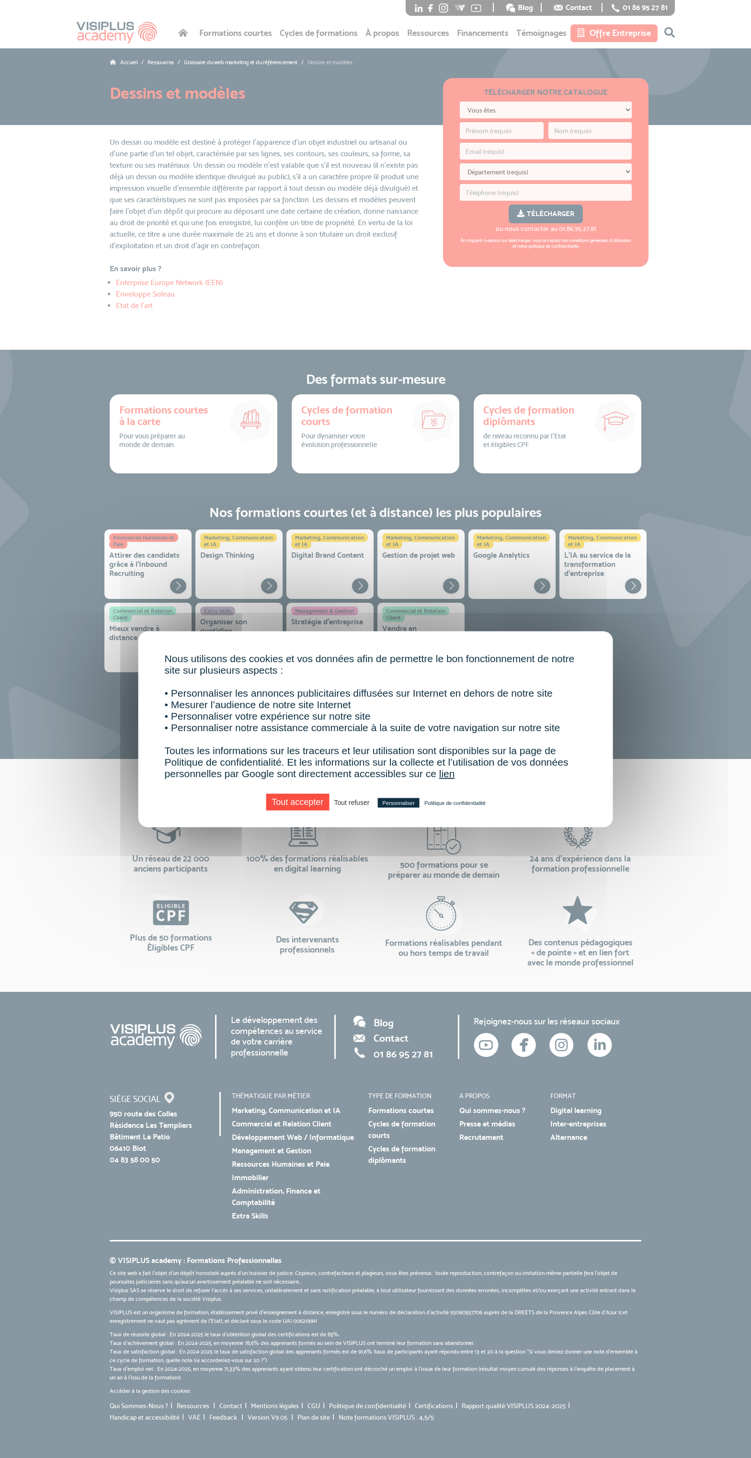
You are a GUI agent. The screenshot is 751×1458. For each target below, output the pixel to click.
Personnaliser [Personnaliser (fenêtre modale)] (399, 802)
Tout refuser (351, 802)
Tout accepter (297, 801)
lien (447, 773)
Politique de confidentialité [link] (455, 802)
